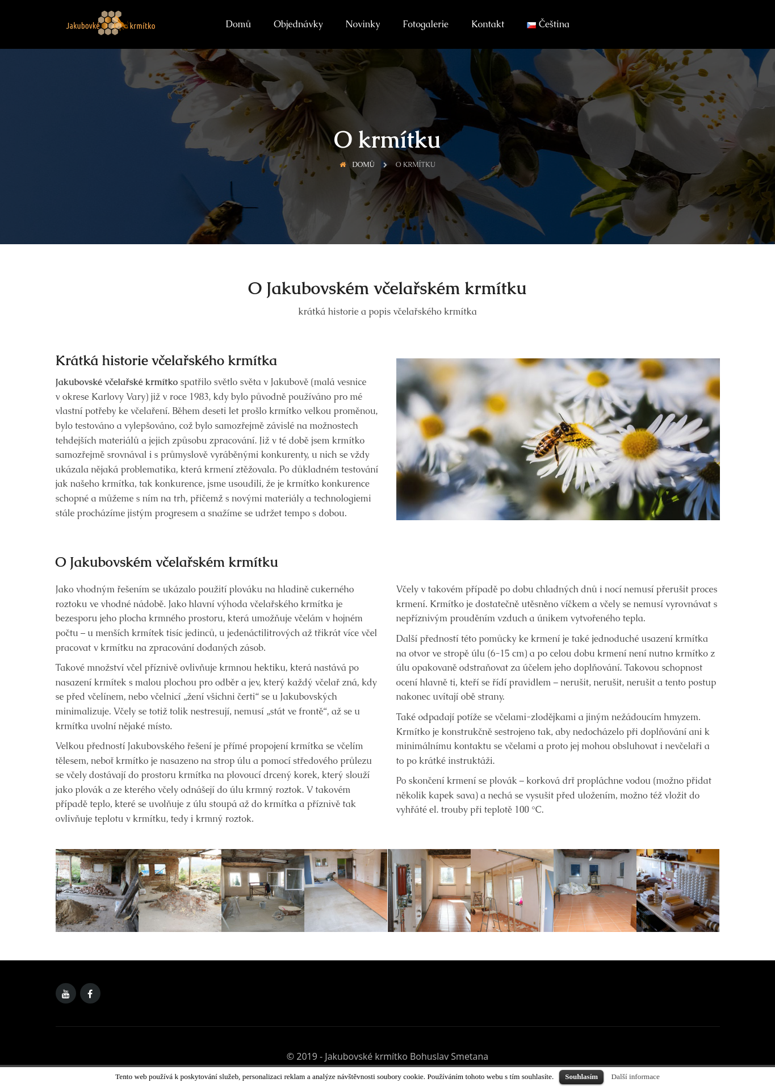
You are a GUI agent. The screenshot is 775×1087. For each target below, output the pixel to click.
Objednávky (298, 24)
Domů (239, 24)
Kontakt (487, 24)
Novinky (363, 24)
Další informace (635, 1076)
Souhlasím (581, 1076)
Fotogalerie (426, 24)
